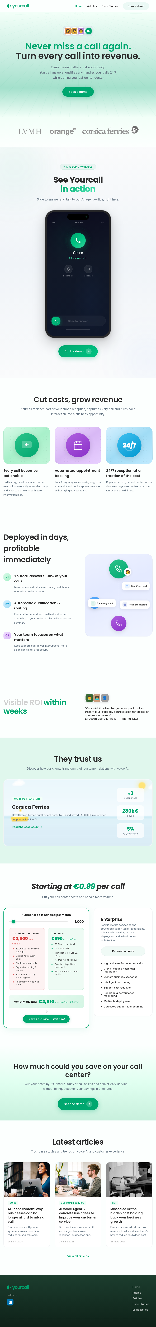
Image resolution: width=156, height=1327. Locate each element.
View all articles (78, 1256)
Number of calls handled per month (46, 920)
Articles (92, 6)
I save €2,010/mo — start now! (46, 1023)
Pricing (137, 1292)
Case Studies (110, 6)
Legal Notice (140, 1309)
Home (78, 6)
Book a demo (136, 6)
